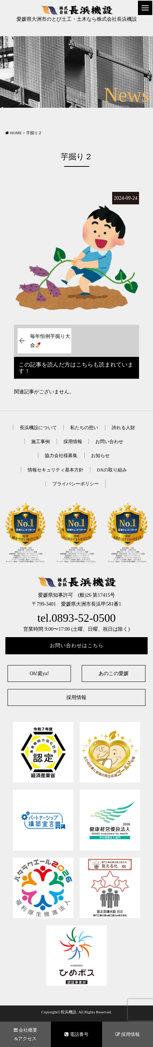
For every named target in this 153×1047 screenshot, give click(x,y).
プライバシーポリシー (75, 483)
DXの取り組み (112, 469)
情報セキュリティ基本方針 (55, 469)
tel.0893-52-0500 (76, 618)
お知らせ (100, 455)
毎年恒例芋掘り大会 (50, 341)
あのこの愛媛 (114, 673)
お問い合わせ (109, 441)
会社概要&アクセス (25, 1034)
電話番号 (76, 1034)
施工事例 (40, 441)
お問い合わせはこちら (77, 645)
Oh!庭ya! (39, 673)
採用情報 (72, 441)
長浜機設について (38, 427)
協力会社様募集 (61, 455)
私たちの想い (84, 427)
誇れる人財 (123, 427)
